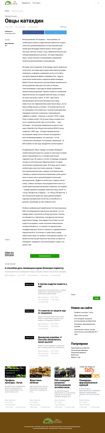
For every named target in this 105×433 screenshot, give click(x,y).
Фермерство (26, 3)
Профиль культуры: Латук (83, 312)
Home (7, 11)
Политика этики (53, 428)
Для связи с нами (39, 426)
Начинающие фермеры (79, 350)
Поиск (73, 294)
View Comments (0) (44, 256)
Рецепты (38, 376)
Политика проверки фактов (40, 428)
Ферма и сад (75, 357)
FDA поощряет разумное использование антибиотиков (85, 320)
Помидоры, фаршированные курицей (84, 325)
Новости (58, 376)
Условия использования (65, 428)
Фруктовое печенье (81, 315)
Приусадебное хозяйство (80, 348)
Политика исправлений (55, 426)
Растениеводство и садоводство (12, 372)
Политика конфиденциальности (71, 426)
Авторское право (29, 426)
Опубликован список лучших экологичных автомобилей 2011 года (86, 332)
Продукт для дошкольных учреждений (9, 253)
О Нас (46, 426)
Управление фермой (78, 352)
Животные (11, 16)
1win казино (36, 3)
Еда (31, 376)
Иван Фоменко (9, 43)
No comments (20, 27)
